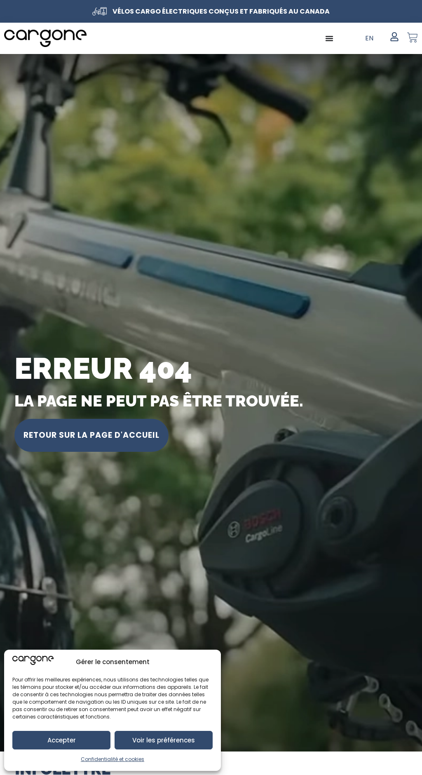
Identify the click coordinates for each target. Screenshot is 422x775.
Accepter (61, 740)
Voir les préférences (163, 740)
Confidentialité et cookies (112, 759)
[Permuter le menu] (329, 38)
